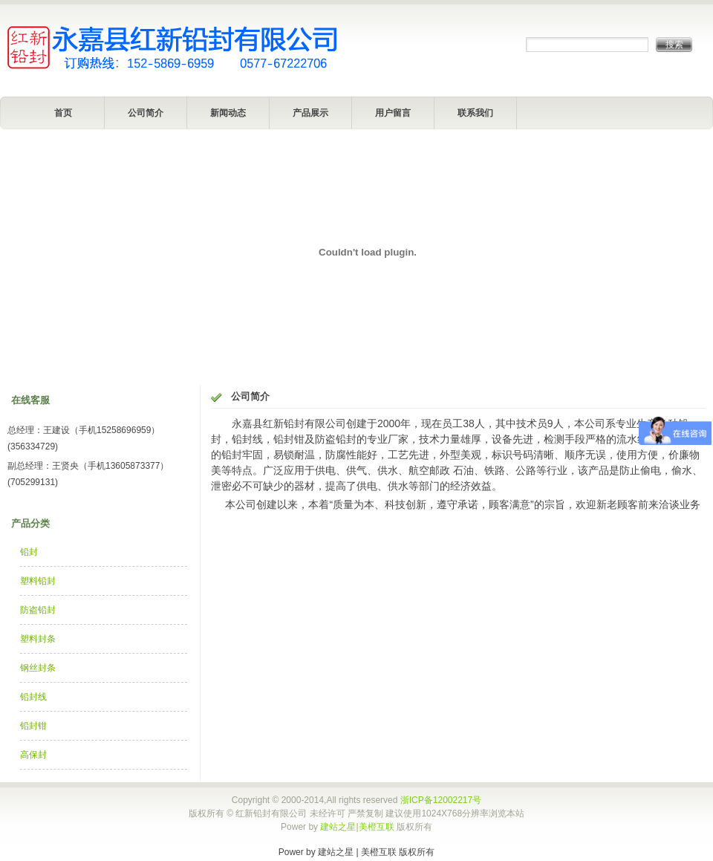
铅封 (29, 552)
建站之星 (338, 827)
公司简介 (145, 113)
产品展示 (310, 113)
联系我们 (475, 113)
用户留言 (393, 113)
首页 (63, 113)
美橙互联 (376, 827)
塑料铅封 (38, 581)
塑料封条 (38, 639)
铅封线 (33, 697)
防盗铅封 (38, 610)
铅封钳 (33, 726)
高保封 (33, 755)
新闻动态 (228, 113)
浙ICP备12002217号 (440, 800)
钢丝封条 (38, 668)
